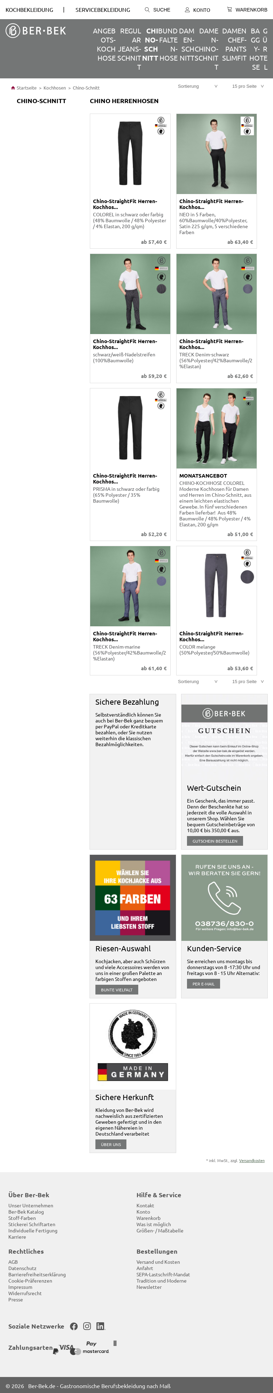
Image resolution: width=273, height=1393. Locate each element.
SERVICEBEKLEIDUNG (103, 9)
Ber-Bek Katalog (26, 1210)
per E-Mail (203, 982)
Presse (15, 1298)
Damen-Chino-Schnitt (206, 48)
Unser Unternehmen (30, 1204)
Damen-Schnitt (186, 44)
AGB (13, 1260)
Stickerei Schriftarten (31, 1223)
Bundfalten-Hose (168, 44)
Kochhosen (55, 88)
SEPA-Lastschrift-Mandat (163, 1273)
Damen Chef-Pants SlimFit (234, 44)
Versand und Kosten (158, 1260)
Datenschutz (22, 1266)
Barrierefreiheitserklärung (37, 1273)
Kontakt (145, 1204)
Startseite (24, 88)
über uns (111, 1143)
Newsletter (149, 1285)
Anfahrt (144, 1266)
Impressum (20, 1285)
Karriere (17, 1235)
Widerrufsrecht (25, 1291)
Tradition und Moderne (161, 1279)
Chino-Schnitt (150, 44)
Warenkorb (148, 1216)
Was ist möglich (153, 1223)
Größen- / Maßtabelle (160, 1229)
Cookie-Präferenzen (30, 1279)
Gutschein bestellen (215, 839)
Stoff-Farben (22, 1216)
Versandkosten (252, 1159)
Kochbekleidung (29, 9)
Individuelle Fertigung (32, 1229)
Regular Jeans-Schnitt (129, 48)
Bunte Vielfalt (117, 988)
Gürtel (263, 48)
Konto (197, 9)
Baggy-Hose (254, 48)
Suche (157, 9)
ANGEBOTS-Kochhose (104, 44)
